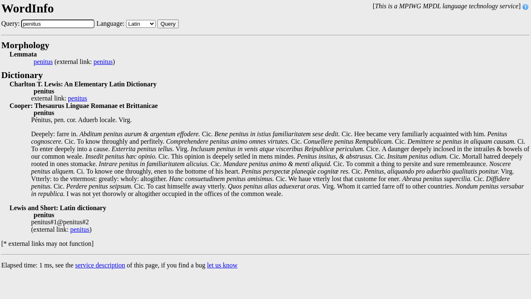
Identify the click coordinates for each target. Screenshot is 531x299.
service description (100, 265)
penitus (43, 62)
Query (168, 24)
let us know (222, 265)
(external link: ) (74, 62)
